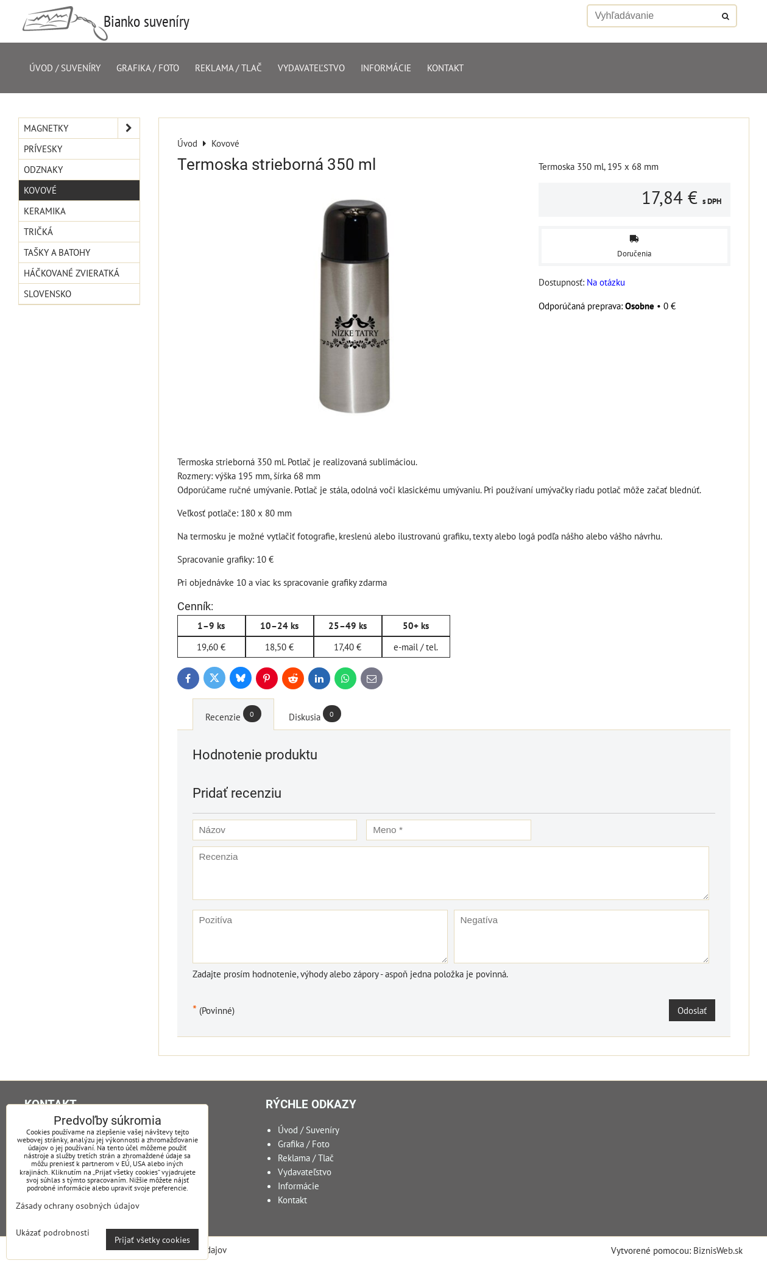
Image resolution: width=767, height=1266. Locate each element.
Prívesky (43, 148)
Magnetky (82, 128)
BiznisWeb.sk (718, 1250)
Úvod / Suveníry (65, 68)
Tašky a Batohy (57, 252)
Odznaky (43, 169)
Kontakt (445, 68)
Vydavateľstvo (311, 68)
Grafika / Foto (147, 68)
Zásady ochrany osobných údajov (78, 1205)
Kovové (40, 190)
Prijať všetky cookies (152, 1239)
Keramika (45, 211)
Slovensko (47, 293)
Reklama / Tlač (228, 68)
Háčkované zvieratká (71, 273)
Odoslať (692, 1010)
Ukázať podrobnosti (53, 1232)
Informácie (386, 68)
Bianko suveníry (146, 21)
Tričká (38, 231)
